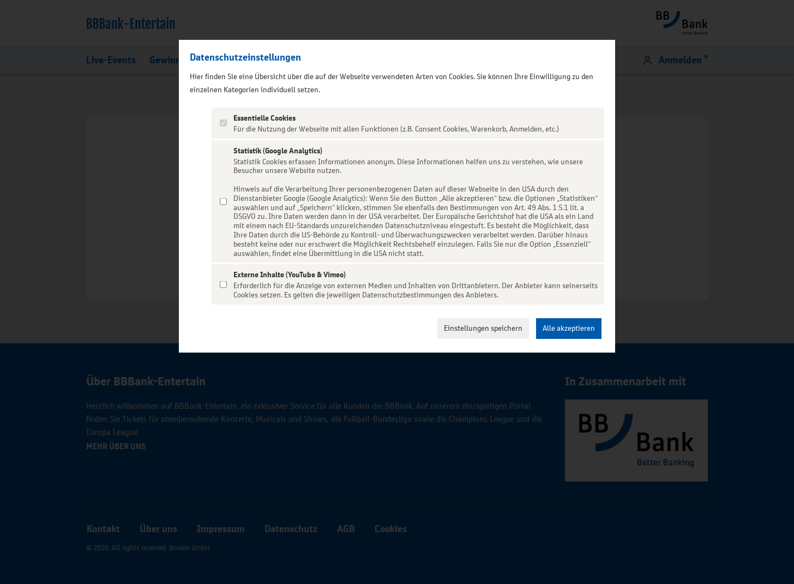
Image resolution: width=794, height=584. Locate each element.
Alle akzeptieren (569, 328)
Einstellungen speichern (483, 328)
